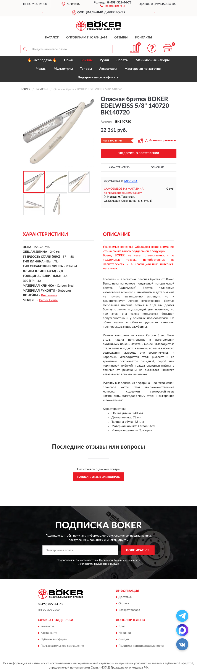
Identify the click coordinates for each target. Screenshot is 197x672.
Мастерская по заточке (142, 68)
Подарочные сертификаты (98, 77)
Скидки (123, 639)
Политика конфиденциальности (141, 645)
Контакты (143, 37)
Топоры (86, 68)
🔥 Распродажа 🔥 (42, 60)
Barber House (48, 300)
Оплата (123, 603)
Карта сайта (48, 632)
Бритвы (86, 60)
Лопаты (122, 60)
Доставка (125, 597)
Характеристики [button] (119, 167)
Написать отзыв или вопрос (98, 477)
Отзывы (121, 37)
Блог (121, 626)
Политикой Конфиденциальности (119, 560)
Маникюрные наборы (153, 60)
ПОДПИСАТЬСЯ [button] (138, 550)
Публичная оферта (53, 639)
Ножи (68, 60)
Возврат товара (129, 610)
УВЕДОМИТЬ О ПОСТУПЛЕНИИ (138, 153)
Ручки (104, 60)
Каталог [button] (52, 37)
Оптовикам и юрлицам (86, 37)
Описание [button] (157, 167)
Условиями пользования (95, 563)
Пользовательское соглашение (62, 645)
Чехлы (41, 68)
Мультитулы (63, 68)
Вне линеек (49, 295)
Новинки (124, 632)
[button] (112, 5)
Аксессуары (108, 68)
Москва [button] (130, 181)
